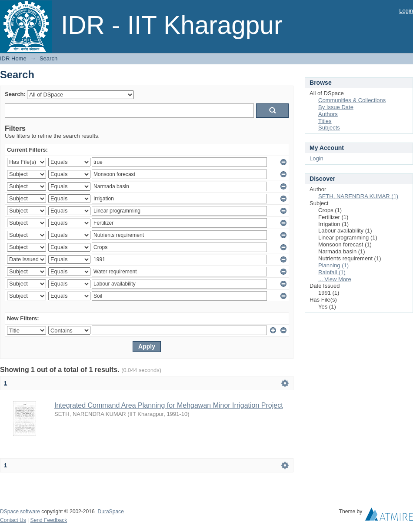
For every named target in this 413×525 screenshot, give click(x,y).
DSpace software (20, 511)
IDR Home (13, 58)
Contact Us (13, 520)
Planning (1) (333, 265)
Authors (328, 114)
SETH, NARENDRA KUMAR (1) (358, 196)
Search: (15, 94)
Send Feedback (48, 520)
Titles (325, 121)
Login (406, 10)
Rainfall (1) (332, 272)
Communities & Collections (352, 100)
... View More (334, 279)
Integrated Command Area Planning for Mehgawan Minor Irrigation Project (168, 405)
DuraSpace (110, 511)
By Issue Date (335, 107)
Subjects (329, 127)
